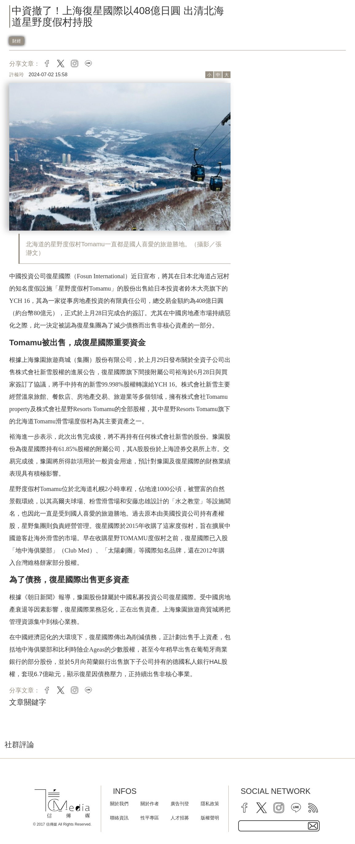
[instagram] (278, 807)
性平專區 (149, 817)
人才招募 (180, 817)
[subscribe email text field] (279, 825)
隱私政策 (210, 803)
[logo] (62, 803)
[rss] (313, 807)
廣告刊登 (180, 803)
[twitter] (261, 807)
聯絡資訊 (119, 817)
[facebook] (244, 807)
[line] (296, 807)
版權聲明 (210, 817)
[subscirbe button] (313, 826)
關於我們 (119, 803)
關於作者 (149, 803)
